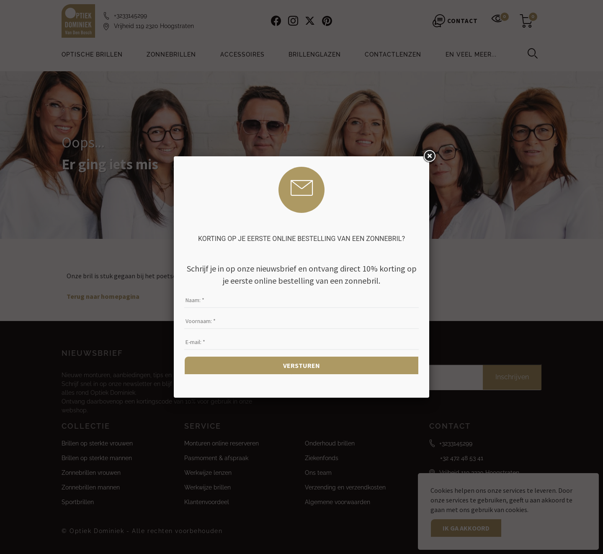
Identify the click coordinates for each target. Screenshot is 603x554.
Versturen (301, 365)
